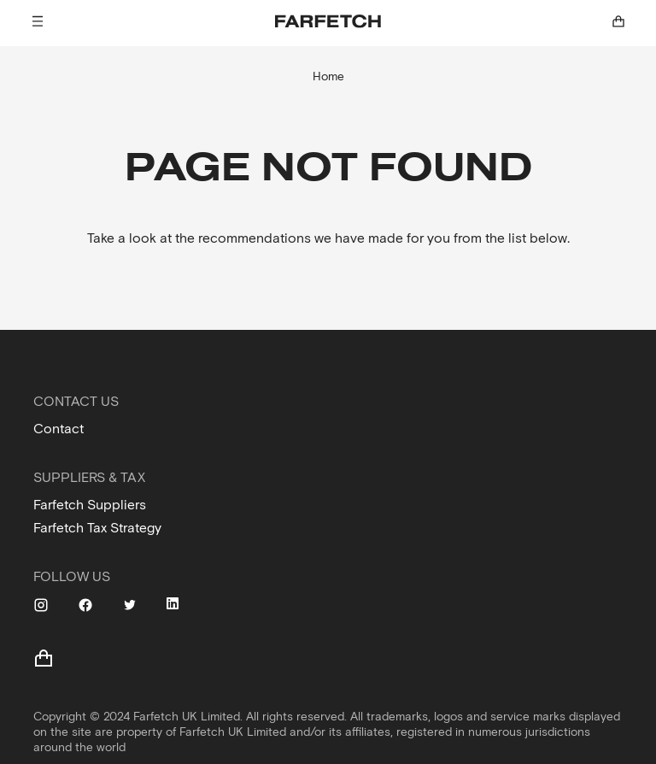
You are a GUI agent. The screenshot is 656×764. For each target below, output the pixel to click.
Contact (58, 428)
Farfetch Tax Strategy (97, 528)
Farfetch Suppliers (89, 505)
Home (328, 76)
